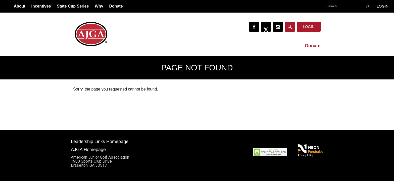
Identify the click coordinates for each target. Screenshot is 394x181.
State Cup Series (73, 6)
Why (99, 6)
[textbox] (347, 6)
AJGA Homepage (88, 149)
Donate (116, 6)
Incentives (41, 6)
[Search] (290, 27)
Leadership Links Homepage (99, 141)
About (19, 6)
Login (382, 6)
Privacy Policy (305, 155)
